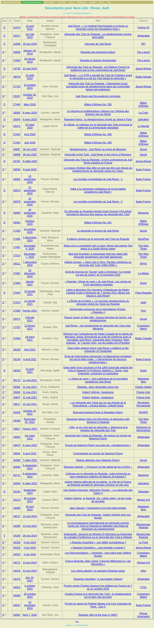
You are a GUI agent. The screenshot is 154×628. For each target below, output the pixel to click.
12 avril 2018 (30, 27)
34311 (16, 263)
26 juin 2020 (30, 149)
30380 (16, 460)
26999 (16, 52)
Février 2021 (30, 310)
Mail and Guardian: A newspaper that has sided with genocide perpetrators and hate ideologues (97, 255)
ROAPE (143, 412)
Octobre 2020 (29, 222)
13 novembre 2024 (30, 605)
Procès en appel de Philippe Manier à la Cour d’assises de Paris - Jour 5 (98, 605)
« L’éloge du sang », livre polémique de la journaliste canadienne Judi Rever (98, 380)
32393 (16, 412)
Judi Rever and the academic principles (98, 96)
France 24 (143, 27)
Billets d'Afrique (143, 104)
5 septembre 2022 (30, 467)
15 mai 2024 (30, 516)
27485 (16, 238)
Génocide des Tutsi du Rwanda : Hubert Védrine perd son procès (98, 516)
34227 (16, 516)
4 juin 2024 (30, 542)
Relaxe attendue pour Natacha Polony (98, 460)
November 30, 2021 (30, 420)
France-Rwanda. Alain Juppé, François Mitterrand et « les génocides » (98, 562)
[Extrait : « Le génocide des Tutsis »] (98, 491)
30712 (16, 475)
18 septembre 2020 (30, 212)
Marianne (143, 212)
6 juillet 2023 (30, 483)
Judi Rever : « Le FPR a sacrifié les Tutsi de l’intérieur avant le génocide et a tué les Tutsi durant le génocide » (98, 77)
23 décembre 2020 (30, 273)
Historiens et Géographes (143, 429)
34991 (16, 614)
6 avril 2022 (29, 453)
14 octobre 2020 (30, 231)
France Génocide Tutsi (11, 2)
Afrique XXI (143, 499)
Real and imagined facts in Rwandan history (98, 412)
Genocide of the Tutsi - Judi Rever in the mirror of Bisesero (98, 154)
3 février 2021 (29, 319)
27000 (16, 60)
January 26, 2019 (29, 52)
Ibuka (143, 370)
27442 (16, 134)
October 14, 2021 (29, 412)
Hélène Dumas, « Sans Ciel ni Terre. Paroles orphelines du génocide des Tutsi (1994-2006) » (98, 263)
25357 (16, 96)
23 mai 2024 (30, 525)
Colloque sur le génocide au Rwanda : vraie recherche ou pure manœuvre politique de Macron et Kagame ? (98, 475)
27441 (16, 142)
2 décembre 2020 (30, 239)
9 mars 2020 (30, 119)
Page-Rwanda (143, 292)
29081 (16, 222)
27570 (16, 302)
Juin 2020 (29, 142)
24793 (16, 68)
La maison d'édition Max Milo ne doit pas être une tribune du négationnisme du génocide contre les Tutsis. (98, 169)
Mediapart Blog (143, 380)
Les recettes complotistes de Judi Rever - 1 (98, 179)
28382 (16, 386)
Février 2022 (30, 428)
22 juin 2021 (30, 404)
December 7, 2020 (30, 255)
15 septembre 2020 (30, 190)
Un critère (61, 2)
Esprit (143, 283)
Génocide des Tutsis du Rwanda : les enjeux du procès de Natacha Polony (98, 437)
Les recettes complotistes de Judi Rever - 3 (98, 201)
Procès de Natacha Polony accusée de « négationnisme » (98, 445)
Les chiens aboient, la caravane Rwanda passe (98, 570)
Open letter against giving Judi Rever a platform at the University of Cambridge (98, 349)
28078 (16, 76)
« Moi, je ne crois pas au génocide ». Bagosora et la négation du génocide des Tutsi (97, 429)
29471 (16, 318)
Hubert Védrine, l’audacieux (98, 392)
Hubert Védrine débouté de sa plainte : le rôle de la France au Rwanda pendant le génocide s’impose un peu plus (98, 483)
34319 (16, 547)
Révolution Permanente (143, 404)
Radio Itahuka (143, 76)
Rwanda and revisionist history (98, 52)
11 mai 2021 (30, 380)
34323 (16, 554)
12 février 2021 (29, 327)
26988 (16, 154)
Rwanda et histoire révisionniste (98, 60)
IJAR (143, 302)
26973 (16, 190)
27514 (16, 255)
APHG (143, 263)
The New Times (143, 247)
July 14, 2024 (29, 579)
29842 (16, 453)
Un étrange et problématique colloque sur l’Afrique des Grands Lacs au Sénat (98, 113)
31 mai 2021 (30, 392)
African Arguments (143, 615)
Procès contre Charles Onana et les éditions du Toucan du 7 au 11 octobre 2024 (98, 587)
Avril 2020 (29, 134)
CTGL (143, 587)
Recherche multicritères (32, 2)
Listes (71, 2)
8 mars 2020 (30, 112)
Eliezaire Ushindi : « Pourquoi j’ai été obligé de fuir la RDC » (98, 466)
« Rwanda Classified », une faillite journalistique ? (98, 542)
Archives (92, 2)
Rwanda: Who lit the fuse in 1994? (98, 614)
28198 (16, 349)
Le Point (143, 542)
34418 (16, 570)
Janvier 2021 (30, 283)
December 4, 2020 (30, 247)
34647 (16, 605)
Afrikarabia (143, 35)
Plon (143, 310)
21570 (16, 27)
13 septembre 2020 (30, 179)
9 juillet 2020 (30, 161)
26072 (16, 126)
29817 (16, 428)
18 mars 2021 (29, 338)
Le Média (143, 273)
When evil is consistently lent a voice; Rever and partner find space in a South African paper (98, 247)
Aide (109, 2)
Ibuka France (143, 169)
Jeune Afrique (143, 68)
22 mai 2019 (30, 68)
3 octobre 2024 (29, 587)
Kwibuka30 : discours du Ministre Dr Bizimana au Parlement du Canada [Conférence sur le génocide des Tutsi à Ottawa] (98, 536)
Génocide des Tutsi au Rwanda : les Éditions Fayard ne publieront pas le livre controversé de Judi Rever (98, 68)
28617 (16, 404)
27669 (16, 283)
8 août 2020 (30, 169)
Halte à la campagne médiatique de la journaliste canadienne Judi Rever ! (98, 190)
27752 (16, 327)
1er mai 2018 (30, 36)
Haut (77, 622)
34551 (16, 587)
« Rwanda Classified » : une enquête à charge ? (98, 547)
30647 (16, 397)
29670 (16, 445)
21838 (16, 43)
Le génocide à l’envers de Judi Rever (98, 230)
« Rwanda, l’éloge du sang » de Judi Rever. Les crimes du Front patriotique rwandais (98, 283)
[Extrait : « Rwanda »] (98, 311)
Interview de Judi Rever (98, 43)
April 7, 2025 (30, 614)
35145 (16, 359)
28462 (16, 392)
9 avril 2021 (29, 359)
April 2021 (30, 349)
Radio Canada (143, 338)
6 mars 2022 (30, 445)
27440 (16, 104)
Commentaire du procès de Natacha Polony (98, 453)
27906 (16, 310)
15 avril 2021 (30, 370)
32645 (16, 483)
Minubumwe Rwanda (143, 526)
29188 (16, 420)
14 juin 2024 (30, 562)
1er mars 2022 (30, 437)
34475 (16, 578)
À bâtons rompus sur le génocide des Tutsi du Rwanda (98, 238)
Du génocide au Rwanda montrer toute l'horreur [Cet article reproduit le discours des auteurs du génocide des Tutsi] (98, 213)
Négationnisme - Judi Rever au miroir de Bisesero (98, 149)
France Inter (143, 392)
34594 (16, 595)
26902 (16, 179)
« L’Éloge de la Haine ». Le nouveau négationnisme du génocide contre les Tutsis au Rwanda (98, 302)
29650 (16, 437)
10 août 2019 (30, 77)
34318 (16, 542)
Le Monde (143, 126)
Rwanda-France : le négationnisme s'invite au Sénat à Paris (98, 119)
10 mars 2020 (29, 126)
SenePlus (143, 238)
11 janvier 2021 (29, 302)
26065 (16, 112)
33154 (16, 491)
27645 (16, 292)
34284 (16, 535)
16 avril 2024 (30, 508)
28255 (16, 370)
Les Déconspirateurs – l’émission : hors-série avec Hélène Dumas (98, 554)
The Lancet (143, 52)
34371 (16, 562)
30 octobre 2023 (30, 500)
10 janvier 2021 (29, 293)
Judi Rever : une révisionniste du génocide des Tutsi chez (98, 327)
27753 (16, 86)
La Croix (143, 112)
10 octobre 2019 (30, 86)
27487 (16, 247)
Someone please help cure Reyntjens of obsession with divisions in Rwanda (98, 420)
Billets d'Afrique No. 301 (98, 222)
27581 (16, 273)
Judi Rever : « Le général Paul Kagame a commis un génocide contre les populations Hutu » (98, 27)
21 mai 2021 (30, 386)
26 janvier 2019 (29, 60)
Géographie (81, 2)
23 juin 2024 (30, 570)
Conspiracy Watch (143, 327)
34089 (16, 507)
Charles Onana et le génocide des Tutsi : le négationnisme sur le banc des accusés (98, 595)
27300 (16, 230)
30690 (16, 466)
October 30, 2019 (29, 96)
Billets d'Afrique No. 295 (98, 104)
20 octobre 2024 (30, 595)
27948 (16, 338)
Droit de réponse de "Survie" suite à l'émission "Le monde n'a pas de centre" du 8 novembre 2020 (98, 273)
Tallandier (143, 491)
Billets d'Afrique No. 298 (98, 142)
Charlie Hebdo (143, 386)
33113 (16, 499)
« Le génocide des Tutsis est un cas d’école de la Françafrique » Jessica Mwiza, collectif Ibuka (98, 404)
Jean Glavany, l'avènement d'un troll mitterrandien (98, 507)
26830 (16, 169)
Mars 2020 (30, 104)
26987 (16, 149)
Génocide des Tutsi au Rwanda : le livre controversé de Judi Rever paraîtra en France (98, 161)
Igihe (143, 570)
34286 (16, 525)
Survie (143, 149)
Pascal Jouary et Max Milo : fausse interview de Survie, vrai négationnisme (98, 319)
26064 (16, 119)
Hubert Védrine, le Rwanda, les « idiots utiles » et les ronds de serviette (98, 500)
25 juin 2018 (30, 43)
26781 (16, 161)
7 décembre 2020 (30, 263)
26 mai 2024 (30, 535)
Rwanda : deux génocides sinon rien (98, 386)
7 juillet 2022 (30, 460)
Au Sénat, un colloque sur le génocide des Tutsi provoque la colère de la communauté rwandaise (98, 126)
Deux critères (50, 2)
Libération (143, 119)
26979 (16, 201)
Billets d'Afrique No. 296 (98, 134)
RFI (143, 43)
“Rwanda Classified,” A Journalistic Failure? (98, 578)
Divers (101, 2)
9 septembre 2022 (30, 475)
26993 (16, 212)
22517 (16, 35)
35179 (16, 380)
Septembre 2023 (30, 491)
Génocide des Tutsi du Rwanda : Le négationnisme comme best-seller (98, 36)
